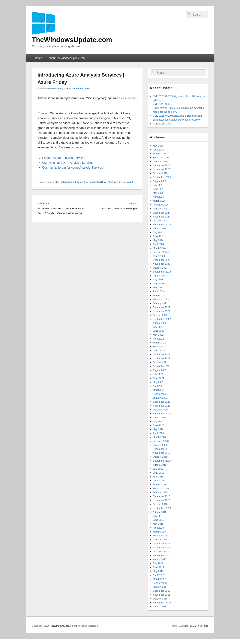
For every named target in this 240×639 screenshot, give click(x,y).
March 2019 (159, 484)
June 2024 (158, 236)
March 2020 (159, 437)
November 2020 (161, 405)
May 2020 (158, 429)
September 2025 (162, 177)
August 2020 (159, 417)
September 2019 (162, 460)
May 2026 (158, 145)
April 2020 (158, 433)
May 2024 (158, 240)
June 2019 (158, 472)
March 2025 (159, 200)
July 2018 (158, 516)
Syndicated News (81, 88)
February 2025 (161, 204)
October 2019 (160, 456)
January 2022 (160, 350)
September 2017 (162, 555)
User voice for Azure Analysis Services (67, 162)
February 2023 (161, 299)
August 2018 (159, 512)
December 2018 (161, 496)
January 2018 (160, 539)
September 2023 (162, 271)
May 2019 (158, 476)
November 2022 (161, 311)
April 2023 (158, 291)
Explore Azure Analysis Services (63, 157)
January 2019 (160, 492)
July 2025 (158, 185)
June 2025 (158, 189)
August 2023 (159, 275)
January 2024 (160, 256)
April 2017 (158, 575)
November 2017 (161, 547)
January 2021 (160, 397)
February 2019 (161, 488)
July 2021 (158, 374)
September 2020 (162, 413)
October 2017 (160, 551)
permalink (128, 182)
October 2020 (160, 409)
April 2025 (158, 196)
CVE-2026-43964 (162, 104)
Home (38, 58)
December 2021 (161, 354)
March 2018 (159, 531)
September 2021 (162, 366)
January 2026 (160, 161)
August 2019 (159, 464)
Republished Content (73, 182)
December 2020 (161, 401)
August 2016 (159, 606)
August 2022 (159, 323)
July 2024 (158, 232)
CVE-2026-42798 (162, 123)
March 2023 (159, 295)
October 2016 (160, 598)
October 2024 (160, 220)
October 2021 (160, 362)
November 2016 (161, 594)
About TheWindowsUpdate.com (67, 58)
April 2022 (158, 338)
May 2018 (158, 523)
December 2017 (161, 543)
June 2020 (158, 425)
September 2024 (162, 224)
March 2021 (159, 390)
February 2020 (161, 441)
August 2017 (159, 559)
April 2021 (158, 386)
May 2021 (158, 382)
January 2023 (160, 303)
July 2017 (158, 563)
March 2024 (159, 248)
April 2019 (158, 480)
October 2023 (160, 267)
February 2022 (161, 346)
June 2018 (158, 519)
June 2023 (158, 283)
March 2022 (159, 342)
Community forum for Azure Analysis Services (72, 167)
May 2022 (158, 334)
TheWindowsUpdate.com (72, 40)
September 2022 (162, 319)
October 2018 (160, 504)
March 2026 (159, 153)
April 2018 (158, 527)
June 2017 (158, 567)
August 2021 (159, 370)
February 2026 (161, 157)
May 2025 (158, 192)
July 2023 (158, 279)
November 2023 (161, 263)
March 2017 (159, 579)
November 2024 (161, 216)
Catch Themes (200, 626)
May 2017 (158, 571)
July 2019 (158, 468)
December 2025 (161, 165)
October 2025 (160, 173)
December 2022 (161, 307)
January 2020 (160, 445)
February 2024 (161, 252)
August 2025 (159, 181)
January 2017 (160, 586)
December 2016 (161, 590)
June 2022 (158, 330)
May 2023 (158, 287)
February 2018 (161, 535)
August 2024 (159, 228)
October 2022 (160, 315)
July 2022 (158, 326)
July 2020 (158, 421)
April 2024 (158, 244)
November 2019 (161, 452)
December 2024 (161, 212)
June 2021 (158, 378)
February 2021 (161, 393)
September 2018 (162, 508)
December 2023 (161, 259)
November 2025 (161, 169)
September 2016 (162, 602)
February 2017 (161, 583)
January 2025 (160, 208)
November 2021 (161, 358)
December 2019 (161, 449)
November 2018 (161, 500)
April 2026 (158, 149)
